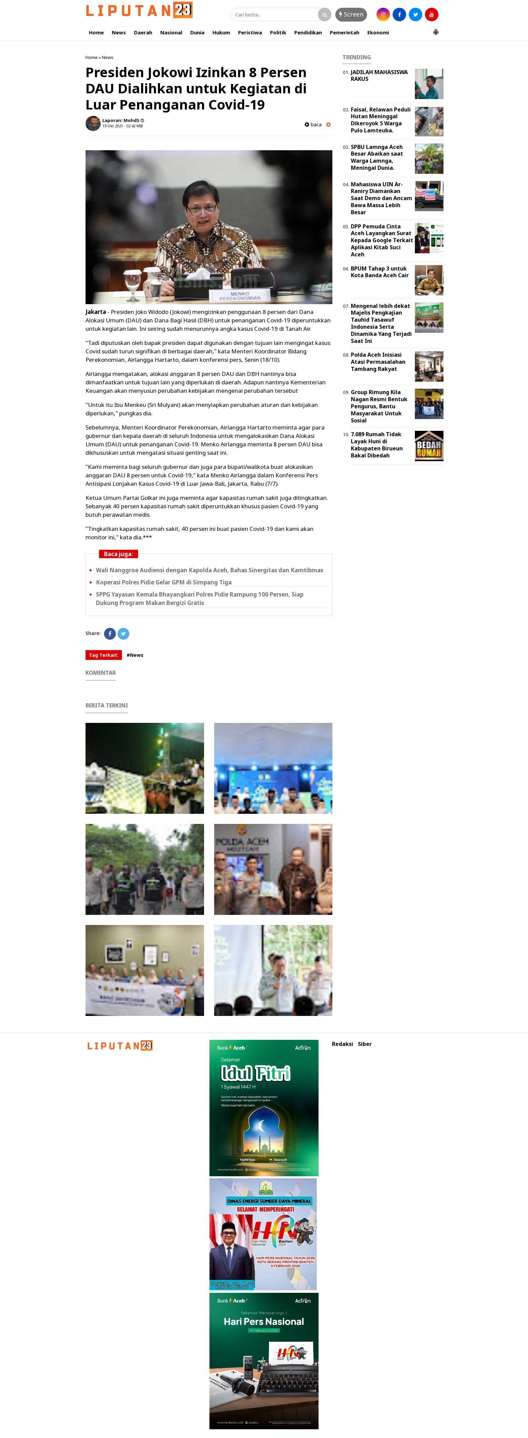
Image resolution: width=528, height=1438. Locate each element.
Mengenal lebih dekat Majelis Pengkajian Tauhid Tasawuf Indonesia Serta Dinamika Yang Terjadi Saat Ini (381, 323)
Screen (351, 14)
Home (96, 32)
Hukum (221, 32)
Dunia (197, 32)
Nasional (171, 32)
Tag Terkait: (104, 655)
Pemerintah (344, 32)
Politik (278, 32)
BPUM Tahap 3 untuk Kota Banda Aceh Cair (380, 272)
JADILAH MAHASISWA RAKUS (379, 75)
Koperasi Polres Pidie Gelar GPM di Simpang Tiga (164, 582)
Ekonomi (378, 32)
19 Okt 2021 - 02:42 (118, 125)
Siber (365, 1044)
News (119, 32)
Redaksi (342, 1044)
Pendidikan (308, 32)
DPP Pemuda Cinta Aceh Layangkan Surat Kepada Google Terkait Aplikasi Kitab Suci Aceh (382, 240)
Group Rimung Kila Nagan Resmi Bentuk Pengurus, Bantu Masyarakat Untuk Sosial (379, 406)
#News (135, 655)
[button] (435, 29)
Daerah (143, 32)
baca (313, 124)
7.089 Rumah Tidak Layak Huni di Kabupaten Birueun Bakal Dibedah (377, 444)
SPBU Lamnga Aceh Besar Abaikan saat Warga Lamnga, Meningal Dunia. (377, 157)
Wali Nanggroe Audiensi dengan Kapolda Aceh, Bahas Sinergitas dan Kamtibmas (209, 570)
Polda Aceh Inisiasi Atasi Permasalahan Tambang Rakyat (378, 362)
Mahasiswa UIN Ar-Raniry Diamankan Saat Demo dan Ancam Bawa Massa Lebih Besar (381, 198)
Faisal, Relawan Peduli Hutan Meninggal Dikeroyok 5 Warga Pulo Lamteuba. (381, 120)
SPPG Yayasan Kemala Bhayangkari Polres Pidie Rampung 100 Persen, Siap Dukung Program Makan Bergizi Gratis (199, 598)
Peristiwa (250, 32)
